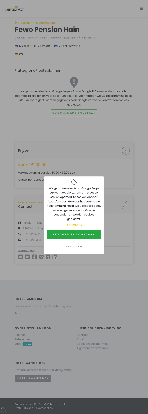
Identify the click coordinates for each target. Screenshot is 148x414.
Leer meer (74, 225)
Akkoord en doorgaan (74, 234)
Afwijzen (74, 246)
